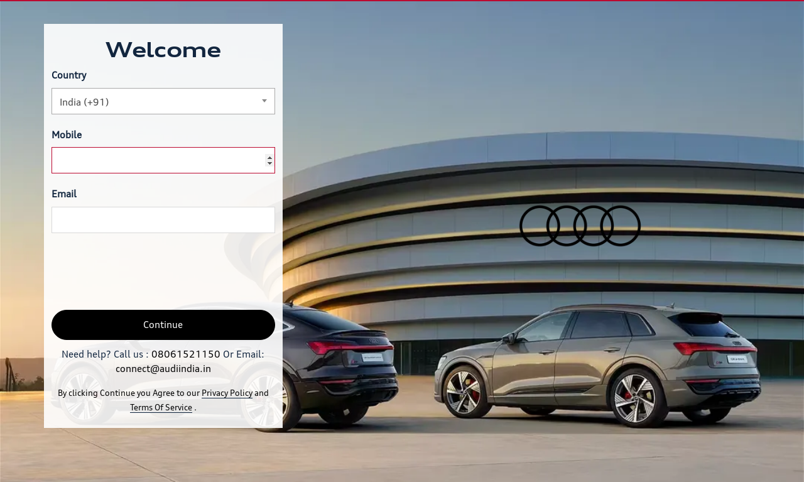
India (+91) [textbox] (84, 102)
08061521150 (185, 354)
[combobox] (163, 101)
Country (69, 75)
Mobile (67, 135)
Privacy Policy (227, 393)
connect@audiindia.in (163, 369)
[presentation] (147, 271)
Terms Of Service (161, 407)
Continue (163, 325)
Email (64, 194)
